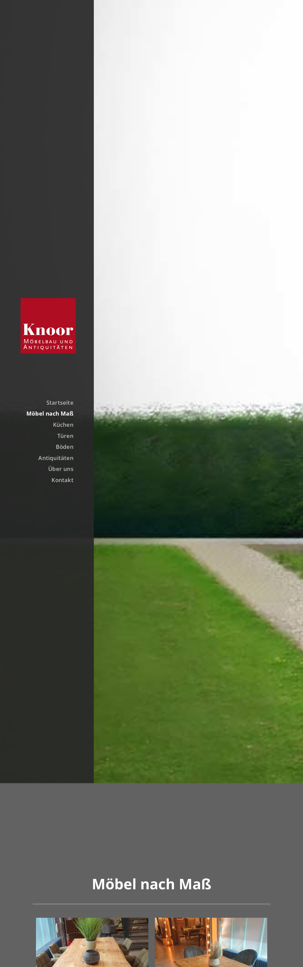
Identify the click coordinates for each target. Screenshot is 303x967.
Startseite (60, 402)
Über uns (61, 468)
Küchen (63, 424)
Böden (65, 446)
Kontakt (62, 480)
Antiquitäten (56, 458)
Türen (65, 435)
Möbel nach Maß (50, 413)
